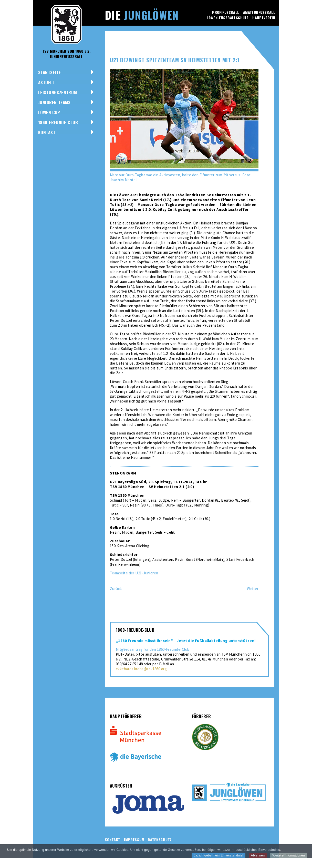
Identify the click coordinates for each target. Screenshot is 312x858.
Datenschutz (160, 839)
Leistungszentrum (57, 92)
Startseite (49, 72)
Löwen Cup (49, 112)
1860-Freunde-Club (58, 122)
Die (142, 15)
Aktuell (46, 82)
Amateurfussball (259, 12)
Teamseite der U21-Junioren (134, 573)
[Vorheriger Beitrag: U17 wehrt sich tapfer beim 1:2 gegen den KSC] (116, 588)
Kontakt (46, 132)
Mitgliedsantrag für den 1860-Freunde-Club (152, 649)
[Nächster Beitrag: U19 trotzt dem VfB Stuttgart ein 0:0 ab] (252, 588)
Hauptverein (263, 17)
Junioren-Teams (54, 102)
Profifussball (225, 12)
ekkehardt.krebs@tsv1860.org (141, 668)
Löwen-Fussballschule (227, 17)
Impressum (134, 839)
